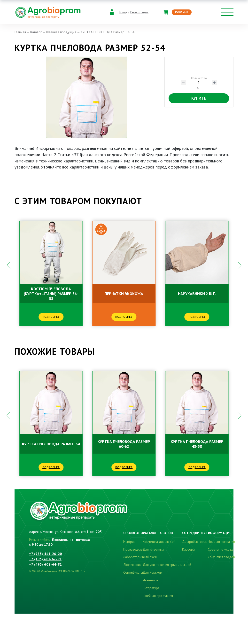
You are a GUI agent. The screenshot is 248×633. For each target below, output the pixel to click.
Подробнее (51, 317)
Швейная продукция (158, 595)
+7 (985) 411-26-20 (45, 554)
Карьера (188, 549)
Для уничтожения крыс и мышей (167, 564)
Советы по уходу (220, 549)
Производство (134, 549)
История (129, 541)
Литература (151, 588)
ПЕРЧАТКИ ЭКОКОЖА (124, 293)
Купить (198, 98)
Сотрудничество (197, 533)
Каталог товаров (158, 533)
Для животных (153, 549)
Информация (220, 533)
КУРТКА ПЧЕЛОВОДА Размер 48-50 (197, 444)
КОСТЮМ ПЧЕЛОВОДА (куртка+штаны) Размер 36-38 (51, 293)
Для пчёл (150, 557)
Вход (123, 12)
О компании (134, 533)
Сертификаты (133, 572)
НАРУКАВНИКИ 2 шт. (197, 293)
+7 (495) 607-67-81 (45, 559)
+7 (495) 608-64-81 (45, 564)
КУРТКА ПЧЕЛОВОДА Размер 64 (51, 443)
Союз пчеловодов (221, 557)
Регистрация (139, 12)
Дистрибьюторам (195, 541)
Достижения (132, 564)
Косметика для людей (159, 541)
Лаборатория (133, 557)
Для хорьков (152, 572)
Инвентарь (150, 580)
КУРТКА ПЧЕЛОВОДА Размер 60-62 (124, 444)
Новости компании (221, 541)
